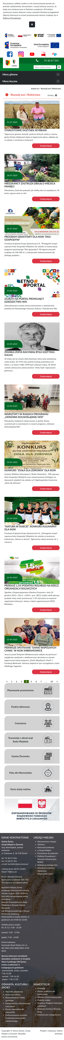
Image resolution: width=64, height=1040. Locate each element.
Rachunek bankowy (45, 847)
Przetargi (41, 988)
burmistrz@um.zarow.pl (18, 864)
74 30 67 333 (51, 60)
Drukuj (52, 95)
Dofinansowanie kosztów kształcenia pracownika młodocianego (16, 1018)
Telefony (41, 844)
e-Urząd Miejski (44, 850)
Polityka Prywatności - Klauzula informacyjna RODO (47, 859)
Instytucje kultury (12, 994)
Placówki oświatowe (14, 991)
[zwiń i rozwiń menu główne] (58, 74)
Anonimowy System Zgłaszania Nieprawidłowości (46, 871)
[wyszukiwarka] (45, 67)
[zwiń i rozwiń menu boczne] (58, 81)
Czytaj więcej (46, 145)
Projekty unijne (43, 1000)
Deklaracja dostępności (47, 865)
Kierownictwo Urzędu (46, 841)
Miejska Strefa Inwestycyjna (49, 997)
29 (52, 681)
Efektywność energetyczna (49, 1014)
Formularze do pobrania (47, 853)
